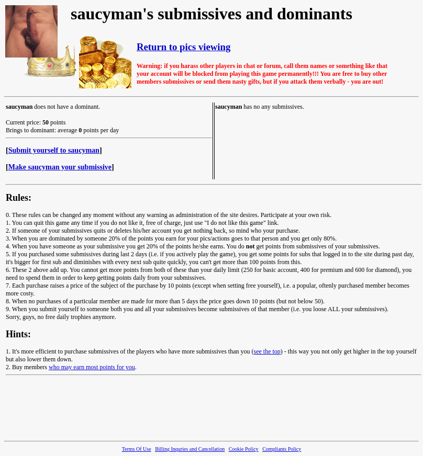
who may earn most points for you (92, 367)
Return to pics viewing (183, 46)
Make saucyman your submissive (60, 167)
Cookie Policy (244, 449)
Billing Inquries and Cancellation (190, 449)
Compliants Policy (281, 449)
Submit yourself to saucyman (53, 150)
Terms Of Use (136, 449)
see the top (267, 351)
